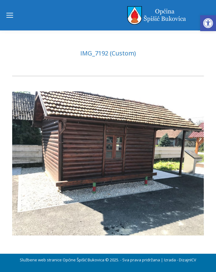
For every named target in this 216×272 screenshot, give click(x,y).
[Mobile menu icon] (9, 15)
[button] (208, 23)
